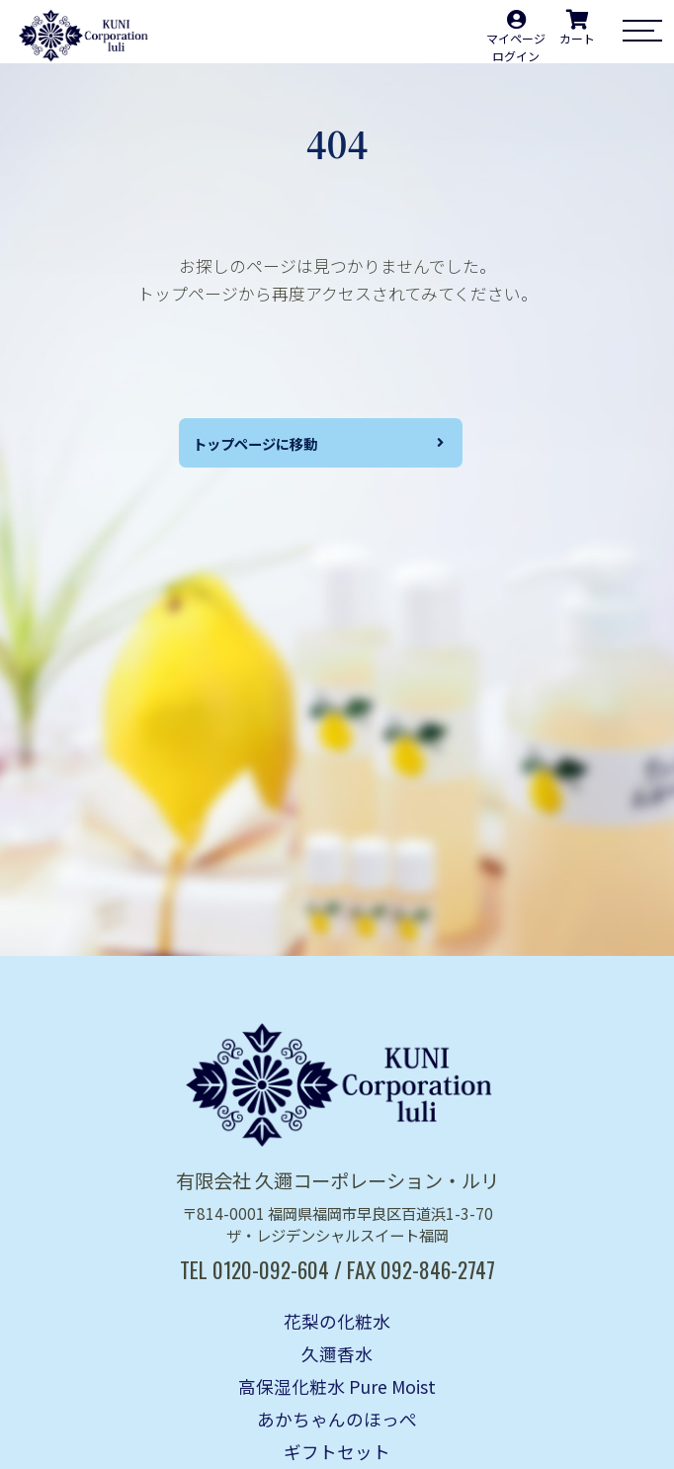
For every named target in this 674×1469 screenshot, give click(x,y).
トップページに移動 (266, 446)
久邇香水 (337, 1353)
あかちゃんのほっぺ (337, 1419)
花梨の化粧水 (337, 1321)
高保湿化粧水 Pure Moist (337, 1386)
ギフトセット (337, 1451)
